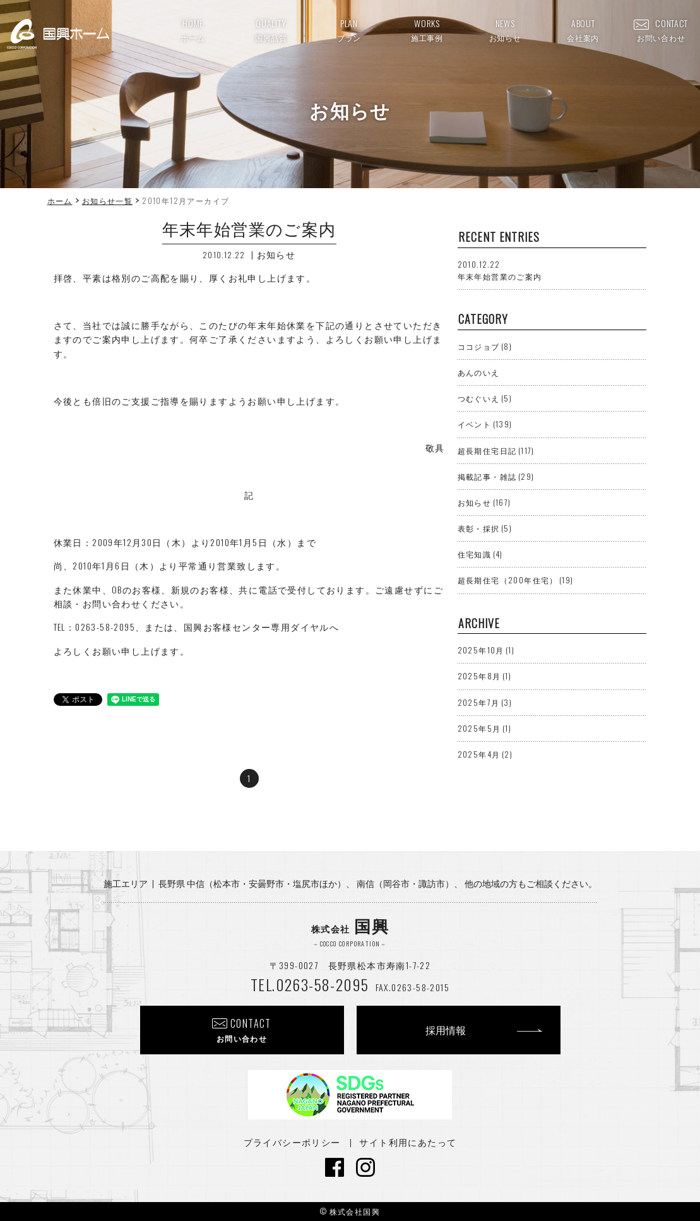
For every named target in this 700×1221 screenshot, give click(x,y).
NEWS (505, 29)
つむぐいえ (485, 398)
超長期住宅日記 (496, 450)
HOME (193, 29)
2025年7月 (485, 702)
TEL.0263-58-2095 (310, 984)
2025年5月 (484, 728)
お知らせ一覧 (107, 200)
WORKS (427, 29)
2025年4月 (485, 754)
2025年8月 (484, 675)
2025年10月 (486, 650)
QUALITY (271, 29)
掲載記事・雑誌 (496, 476)
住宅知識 (480, 554)
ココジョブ (485, 346)
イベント (485, 424)
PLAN (349, 29)
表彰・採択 (485, 528)
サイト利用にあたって (407, 1141)
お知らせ (276, 254)
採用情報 (445, 1029)
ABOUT (583, 29)
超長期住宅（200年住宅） (516, 580)
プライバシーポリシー (292, 1141)
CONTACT (661, 29)
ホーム (60, 200)
